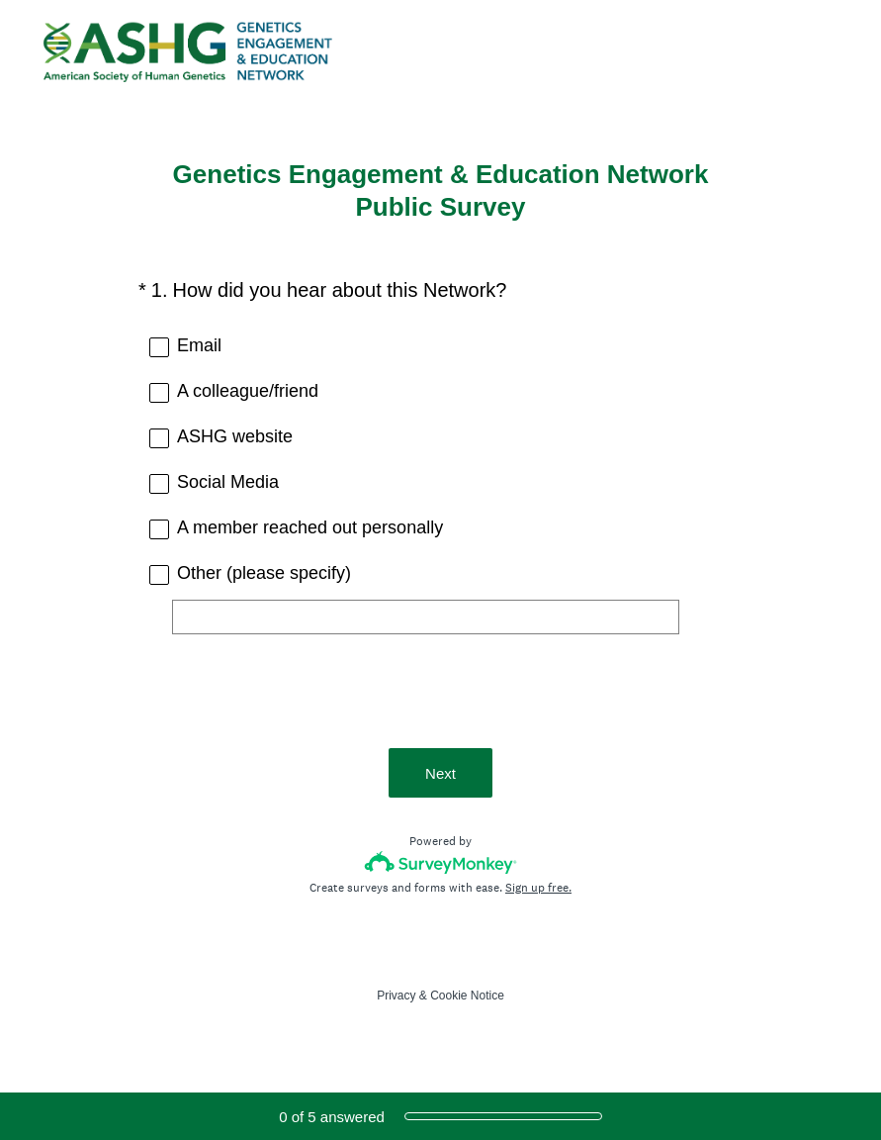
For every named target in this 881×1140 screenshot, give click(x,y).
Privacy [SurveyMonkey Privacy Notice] (396, 995)
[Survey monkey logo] (440, 862)
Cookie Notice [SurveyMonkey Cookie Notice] (467, 995)
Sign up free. (538, 888)
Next (440, 773)
